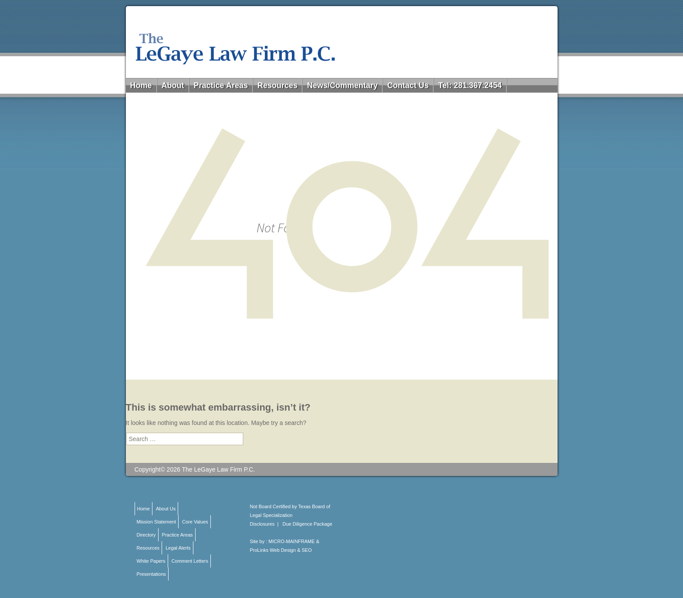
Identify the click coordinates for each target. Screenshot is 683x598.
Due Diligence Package (307, 524)
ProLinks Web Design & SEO (281, 550)
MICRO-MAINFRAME (291, 541)
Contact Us (408, 85)
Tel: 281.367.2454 (470, 85)
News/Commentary (342, 85)
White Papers (151, 561)
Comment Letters (190, 561)
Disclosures (262, 524)
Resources (277, 85)
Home (141, 85)
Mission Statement (156, 521)
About (173, 85)
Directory (146, 534)
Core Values (195, 521)
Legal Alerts (178, 547)
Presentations (151, 574)
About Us (166, 508)
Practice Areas (221, 85)
